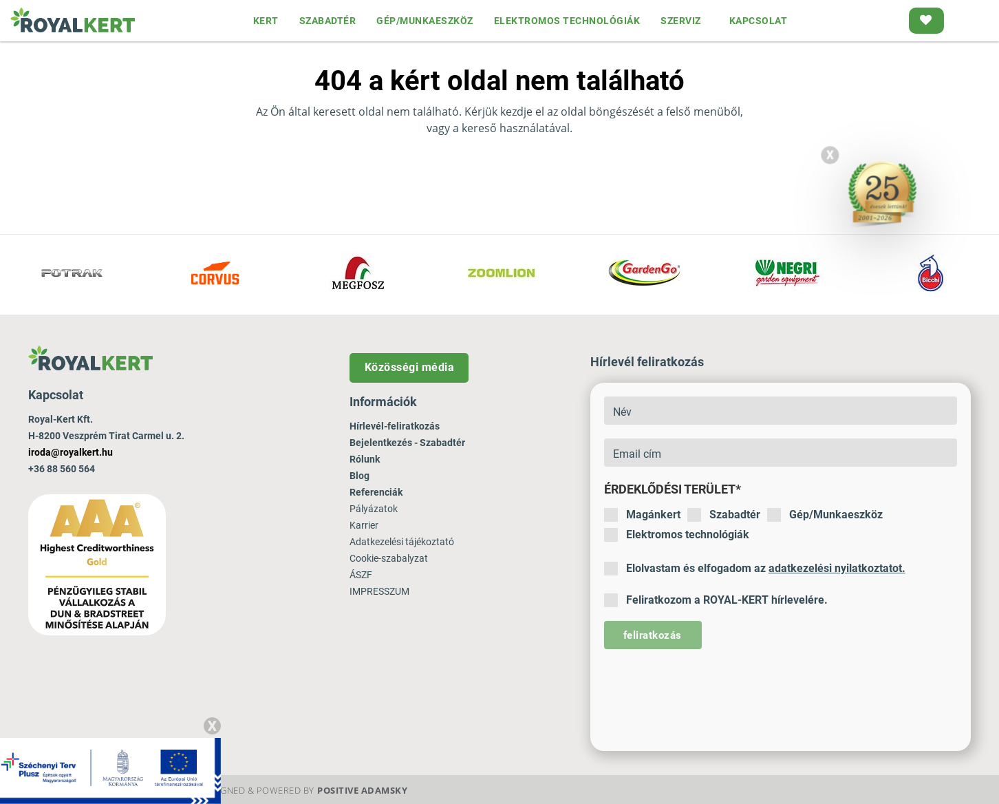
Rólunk (365, 459)
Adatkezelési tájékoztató (402, 541)
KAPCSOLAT (758, 20)
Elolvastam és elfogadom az (754, 568)
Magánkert (642, 515)
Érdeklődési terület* (672, 489)
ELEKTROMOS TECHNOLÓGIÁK (567, 20)
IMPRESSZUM (379, 591)
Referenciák (376, 492)
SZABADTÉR (327, 20)
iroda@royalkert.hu (70, 452)
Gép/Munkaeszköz (825, 515)
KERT (266, 20)
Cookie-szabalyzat (389, 558)
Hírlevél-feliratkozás (395, 426)
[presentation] (708, 690)
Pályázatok (374, 508)
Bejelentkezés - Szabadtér (407, 442)
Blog (359, 475)
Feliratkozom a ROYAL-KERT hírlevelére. (716, 600)
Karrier (364, 525)
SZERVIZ (680, 20)
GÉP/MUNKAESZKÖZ (424, 20)
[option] (71, 274)
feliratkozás (652, 635)
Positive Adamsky (362, 790)
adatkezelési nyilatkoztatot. (837, 568)
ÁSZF (361, 574)
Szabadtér (723, 515)
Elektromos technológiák (676, 535)
